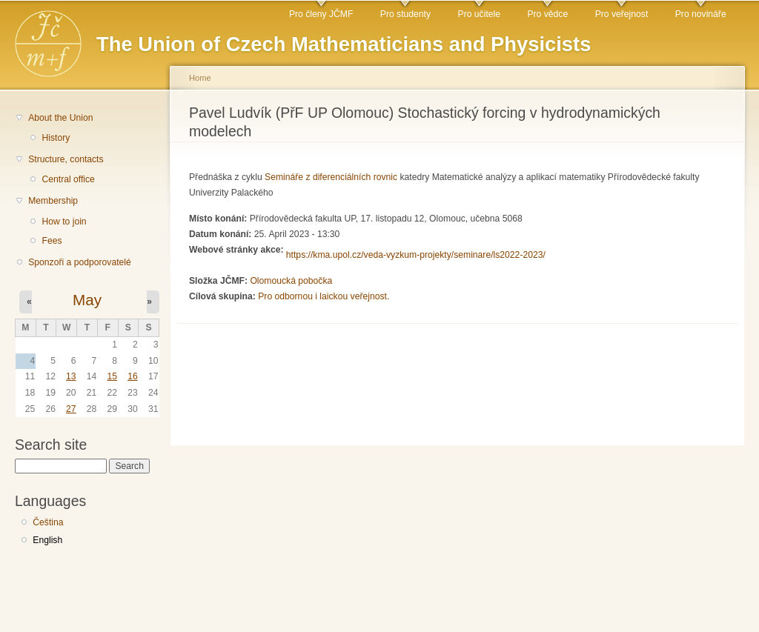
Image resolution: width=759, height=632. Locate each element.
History (56, 138)
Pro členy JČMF (321, 14)
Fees (52, 241)
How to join (64, 221)
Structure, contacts (65, 159)
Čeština (48, 522)
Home (200, 77)
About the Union (60, 118)
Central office (68, 179)
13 (71, 376)
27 (71, 409)
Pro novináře (700, 14)
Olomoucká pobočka (291, 281)
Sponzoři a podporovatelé (79, 262)
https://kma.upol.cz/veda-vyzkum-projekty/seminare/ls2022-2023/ (416, 255)
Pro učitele (479, 14)
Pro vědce (547, 14)
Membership (53, 201)
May (87, 299)
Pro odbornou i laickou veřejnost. (323, 296)
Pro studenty (405, 14)
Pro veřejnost (622, 14)
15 (112, 376)
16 (132, 376)
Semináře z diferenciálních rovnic (331, 177)
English (47, 540)
